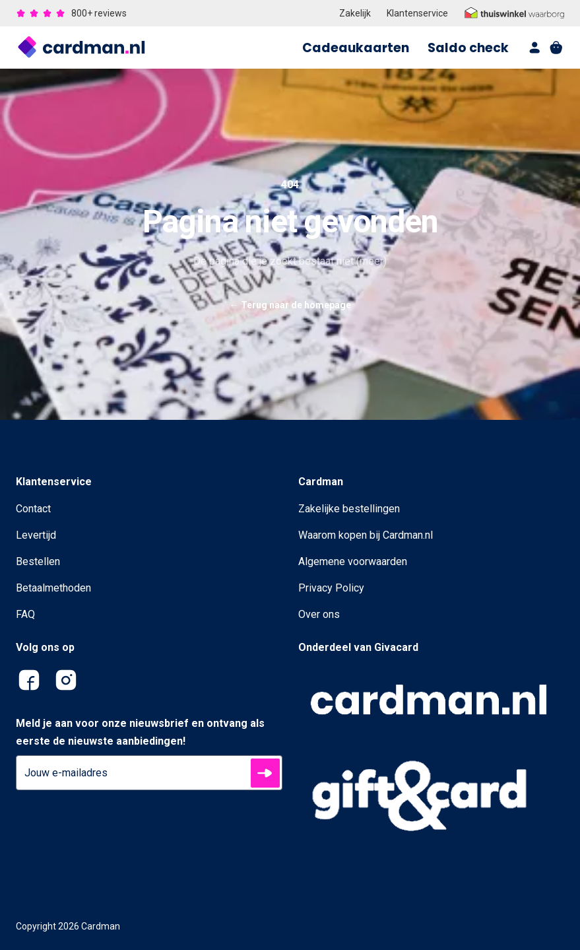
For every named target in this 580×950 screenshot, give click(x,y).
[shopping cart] (556, 47)
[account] (535, 47)
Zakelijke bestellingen (349, 508)
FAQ (25, 614)
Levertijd (36, 535)
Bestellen (38, 561)
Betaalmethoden (53, 588)
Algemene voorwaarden (352, 561)
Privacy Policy (331, 588)
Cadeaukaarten (355, 48)
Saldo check (468, 48)
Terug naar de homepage (290, 305)
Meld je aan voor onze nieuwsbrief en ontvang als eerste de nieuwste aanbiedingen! (140, 732)
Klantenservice (417, 13)
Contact (33, 508)
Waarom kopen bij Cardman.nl (365, 535)
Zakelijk (355, 13)
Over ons (319, 614)
